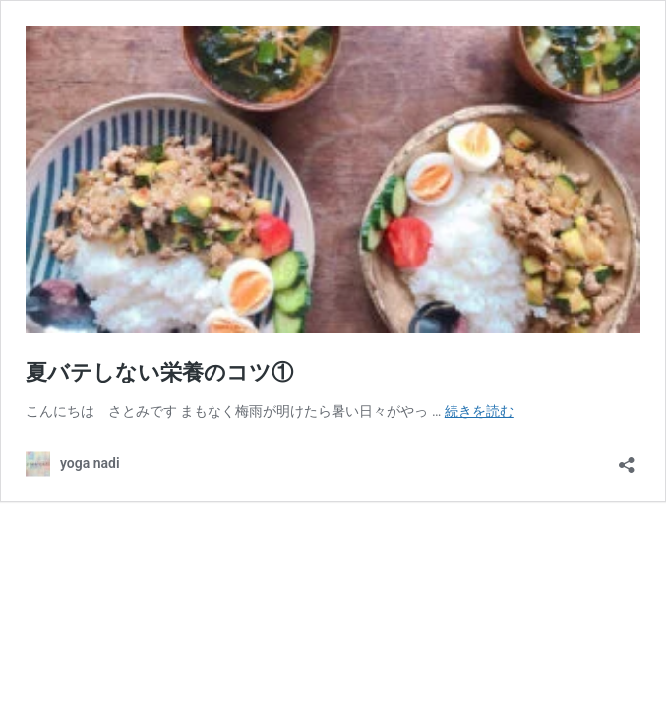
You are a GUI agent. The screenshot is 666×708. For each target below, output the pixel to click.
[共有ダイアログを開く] (626, 458)
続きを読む (479, 411)
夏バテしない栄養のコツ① (159, 372)
